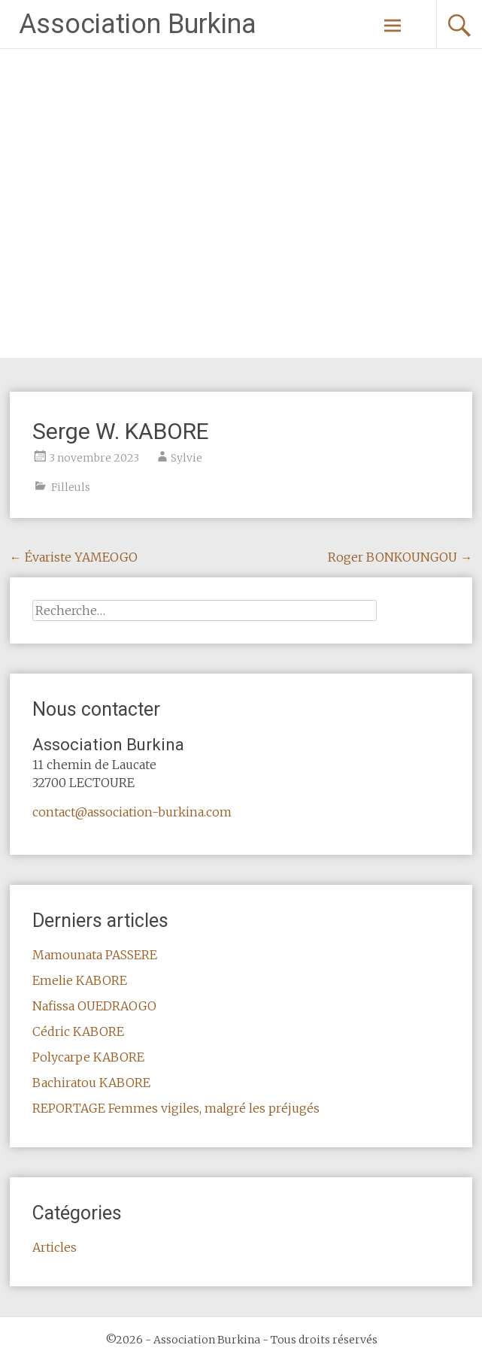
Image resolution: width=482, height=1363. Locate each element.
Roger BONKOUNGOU (400, 557)
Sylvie (186, 458)
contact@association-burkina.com (132, 811)
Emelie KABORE (79, 980)
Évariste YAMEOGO (74, 557)
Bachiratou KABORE (91, 1082)
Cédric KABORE (78, 1031)
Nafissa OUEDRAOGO (94, 1005)
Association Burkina (137, 24)
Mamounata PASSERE (94, 954)
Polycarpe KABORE (88, 1057)
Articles (54, 1247)
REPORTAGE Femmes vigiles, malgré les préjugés (176, 1108)
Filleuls (70, 487)
